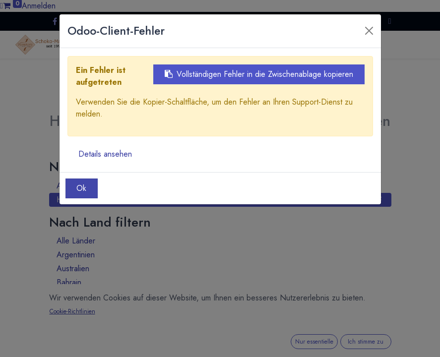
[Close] (369, 31)
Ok (81, 188)
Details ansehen (105, 154)
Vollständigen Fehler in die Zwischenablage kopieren (259, 74)
